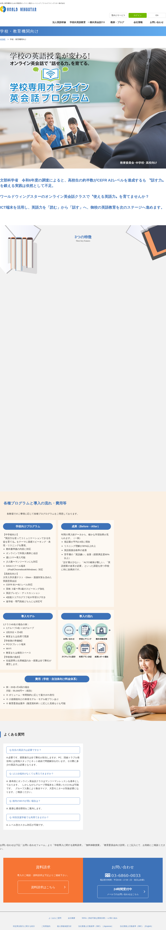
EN (157, 15)
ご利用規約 (45, 926)
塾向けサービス (118, 15)
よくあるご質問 (55, 918)
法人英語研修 (59, 22)
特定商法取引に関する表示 (24, 926)
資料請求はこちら (43, 887)
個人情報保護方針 (64, 926)
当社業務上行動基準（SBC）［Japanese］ (95, 926)
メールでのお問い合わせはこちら (122, 891)
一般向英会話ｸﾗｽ (96, 22)
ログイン (138, 15)
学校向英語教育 (78, 22)
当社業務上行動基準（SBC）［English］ (136, 926)
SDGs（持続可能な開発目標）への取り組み (99, 918)
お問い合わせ (156, 22)
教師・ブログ (117, 22)
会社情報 (138, 22)
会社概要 (71, 918)
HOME (2, 39)
